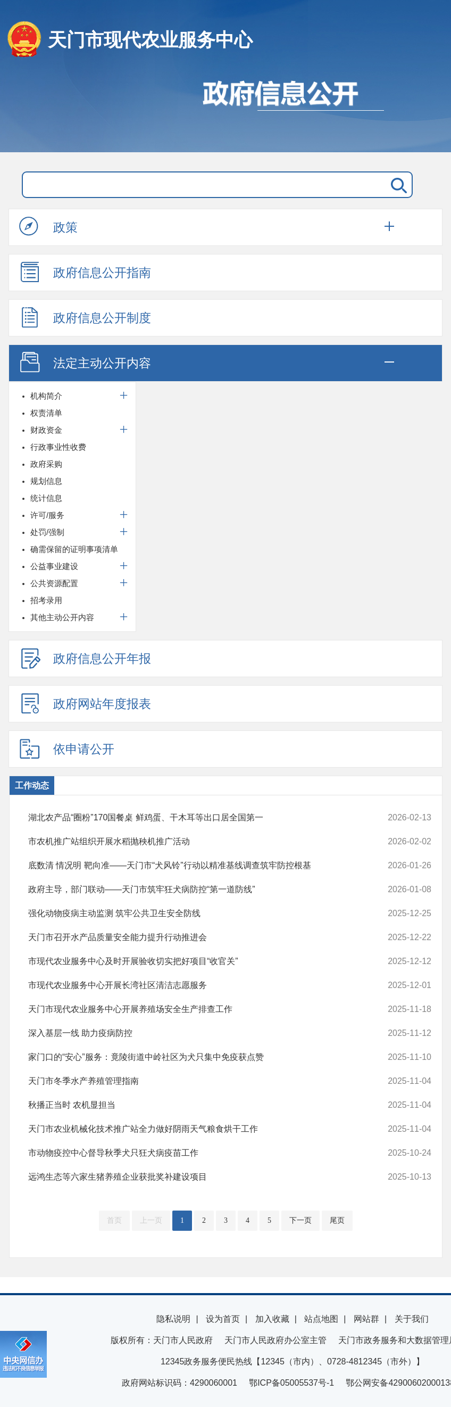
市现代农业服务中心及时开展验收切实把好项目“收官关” (191, 961)
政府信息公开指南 (85, 272)
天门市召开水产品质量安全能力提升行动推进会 (191, 937)
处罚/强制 (47, 532)
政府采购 (46, 463)
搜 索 (396, 184)
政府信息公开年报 (85, 658)
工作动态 (32, 785)
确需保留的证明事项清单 (74, 549)
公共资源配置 (54, 583)
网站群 (366, 1318)
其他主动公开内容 (62, 617)
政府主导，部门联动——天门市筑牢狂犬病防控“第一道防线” (191, 889)
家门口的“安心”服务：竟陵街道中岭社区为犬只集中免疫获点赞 (191, 1057)
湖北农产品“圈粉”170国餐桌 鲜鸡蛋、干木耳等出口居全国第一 (191, 817)
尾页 (337, 1220)
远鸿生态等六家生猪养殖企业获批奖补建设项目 (191, 1177)
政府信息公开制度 (85, 317)
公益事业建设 (54, 566)
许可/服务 (47, 515)
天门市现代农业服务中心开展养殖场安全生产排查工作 (191, 1009)
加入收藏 (272, 1318)
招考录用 (46, 600)
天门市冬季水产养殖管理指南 (191, 1081)
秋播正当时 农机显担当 (191, 1105)
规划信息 (46, 481)
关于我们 (412, 1318)
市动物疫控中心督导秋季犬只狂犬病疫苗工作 (191, 1153)
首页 (114, 1220)
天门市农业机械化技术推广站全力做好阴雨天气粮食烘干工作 (191, 1129)
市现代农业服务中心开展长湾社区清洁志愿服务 (191, 985)
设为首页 (223, 1318)
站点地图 (321, 1318)
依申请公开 (66, 748)
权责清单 (46, 412)
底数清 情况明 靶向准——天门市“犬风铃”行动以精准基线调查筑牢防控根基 (191, 865)
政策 (48, 226)
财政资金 (46, 429)
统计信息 (46, 498)
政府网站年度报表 (85, 703)
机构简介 (46, 395)
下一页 (300, 1220)
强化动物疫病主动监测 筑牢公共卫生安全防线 (191, 913)
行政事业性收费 (58, 446)
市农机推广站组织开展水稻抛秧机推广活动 (191, 841)
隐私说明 (173, 1318)
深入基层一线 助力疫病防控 (191, 1033)
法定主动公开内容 (85, 362)
